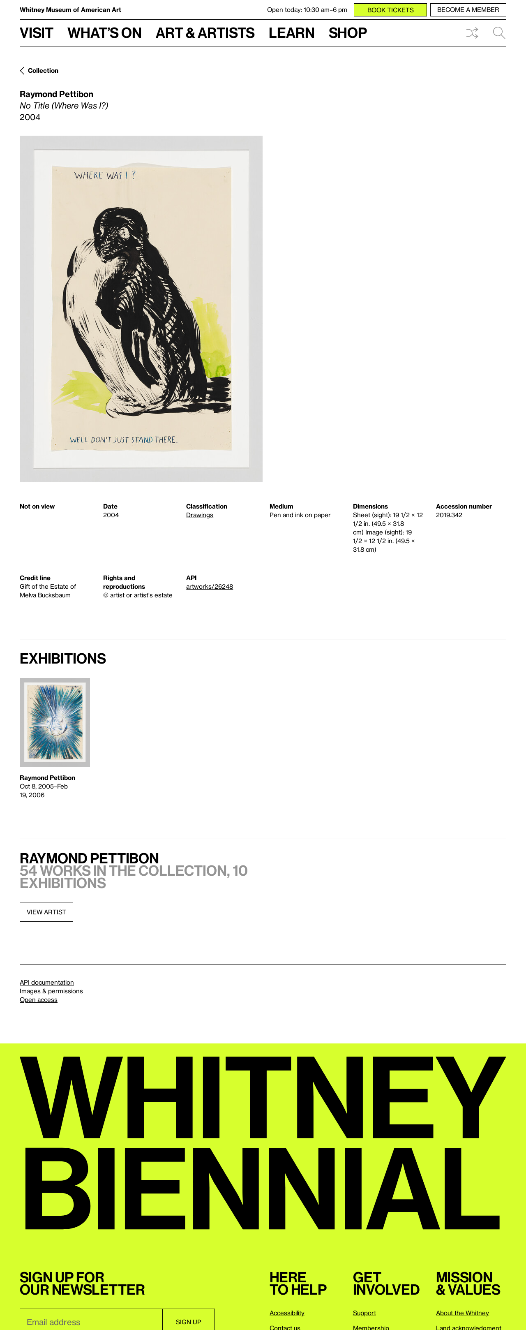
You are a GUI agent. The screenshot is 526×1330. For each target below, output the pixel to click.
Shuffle (472, 32)
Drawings (199, 514)
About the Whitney (462, 1312)
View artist (46, 912)
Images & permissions (51, 991)
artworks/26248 (209, 586)
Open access (39, 999)
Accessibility (287, 1312)
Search (499, 32)
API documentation (47, 982)
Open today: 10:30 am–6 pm (307, 9)
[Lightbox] (141, 309)
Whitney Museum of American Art (70, 9)
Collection (43, 70)
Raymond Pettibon (56, 94)
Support (364, 1312)
